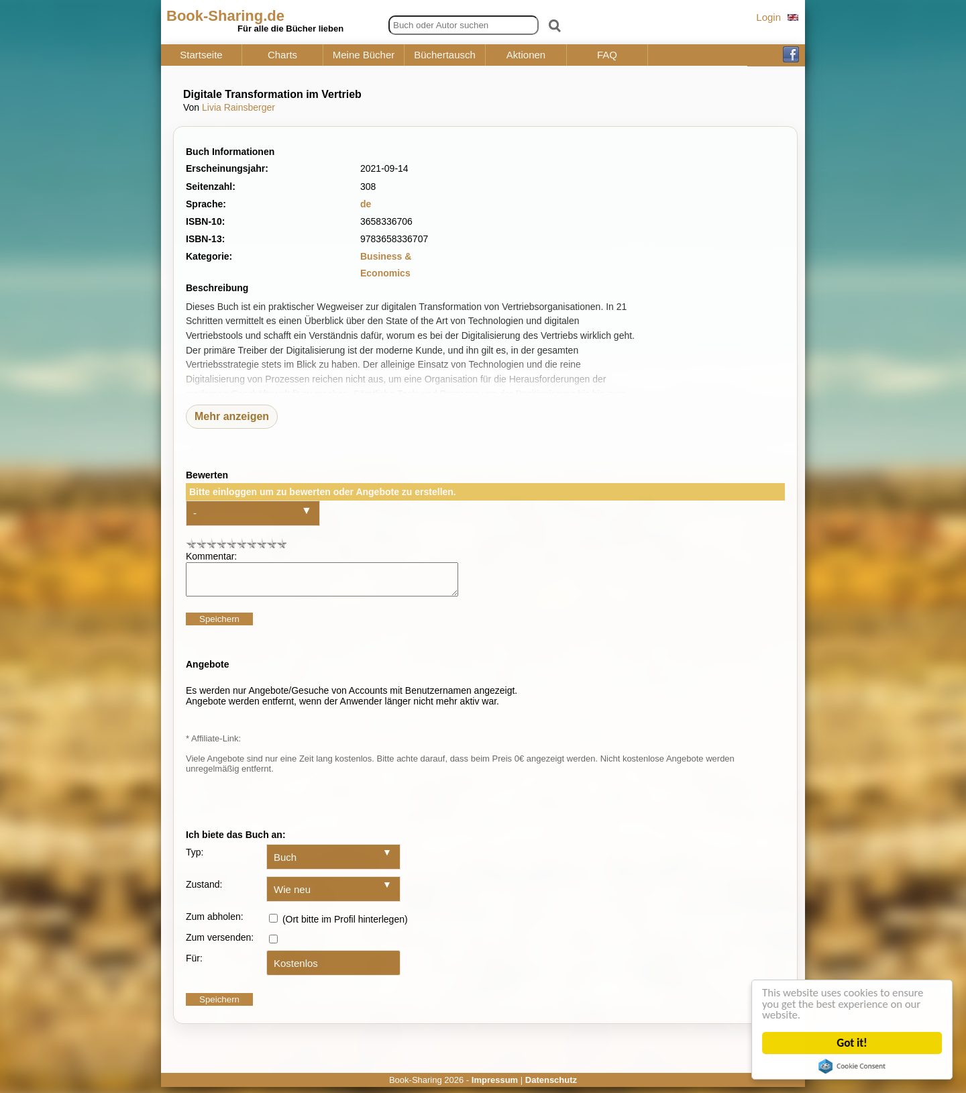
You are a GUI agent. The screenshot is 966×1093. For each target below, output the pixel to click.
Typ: (194, 858)
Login (768, 17)
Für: (194, 964)
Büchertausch (445, 55)
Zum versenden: (220, 943)
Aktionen (525, 55)
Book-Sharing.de (225, 16)
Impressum (495, 1086)
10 (281, 543)
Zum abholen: (215, 922)
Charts (282, 55)
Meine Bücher (364, 55)
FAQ (607, 55)
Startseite (201, 55)
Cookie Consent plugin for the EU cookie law (853, 1066)
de (365, 204)
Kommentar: (211, 556)
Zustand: (204, 890)
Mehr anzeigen (232, 416)
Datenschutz (551, 1086)
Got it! (853, 1043)
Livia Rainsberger (238, 107)
